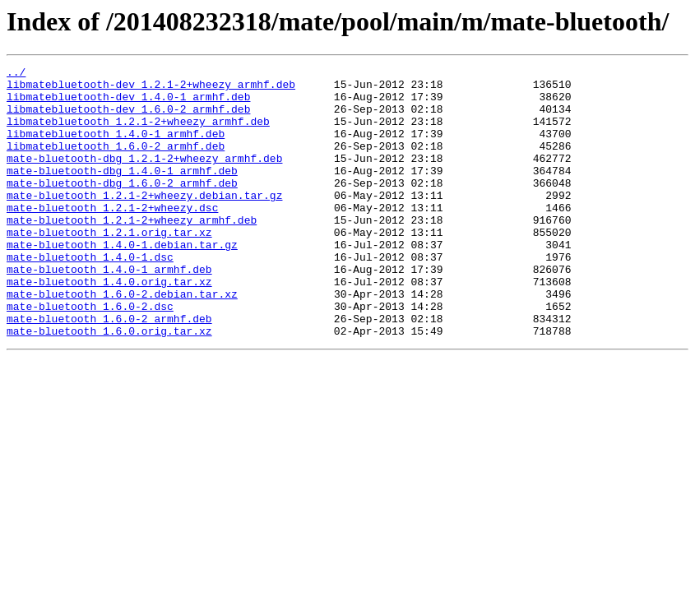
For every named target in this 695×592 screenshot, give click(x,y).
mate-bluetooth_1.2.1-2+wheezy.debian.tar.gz (144, 222)
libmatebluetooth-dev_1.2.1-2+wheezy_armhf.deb (151, 88)
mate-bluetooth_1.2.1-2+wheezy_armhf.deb (132, 251)
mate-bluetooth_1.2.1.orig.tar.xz (109, 266)
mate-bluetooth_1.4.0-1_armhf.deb (109, 310)
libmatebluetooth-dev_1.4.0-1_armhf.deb (128, 103)
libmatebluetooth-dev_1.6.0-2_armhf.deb (128, 118)
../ (16, 74)
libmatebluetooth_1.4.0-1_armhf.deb (116, 148)
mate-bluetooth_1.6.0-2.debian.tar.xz (122, 340)
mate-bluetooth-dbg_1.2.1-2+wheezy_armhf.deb (144, 177)
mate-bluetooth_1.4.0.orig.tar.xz (109, 325)
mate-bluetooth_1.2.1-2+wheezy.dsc (112, 236)
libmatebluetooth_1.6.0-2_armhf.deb (116, 162)
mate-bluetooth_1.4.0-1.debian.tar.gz (122, 281)
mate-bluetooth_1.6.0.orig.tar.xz (109, 384)
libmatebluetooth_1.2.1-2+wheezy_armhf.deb (138, 133)
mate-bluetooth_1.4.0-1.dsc (90, 296)
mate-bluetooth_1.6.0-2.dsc (90, 355)
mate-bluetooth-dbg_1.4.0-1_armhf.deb (122, 192)
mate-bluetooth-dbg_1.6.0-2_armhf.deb (122, 207)
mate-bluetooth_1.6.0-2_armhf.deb (109, 370)
